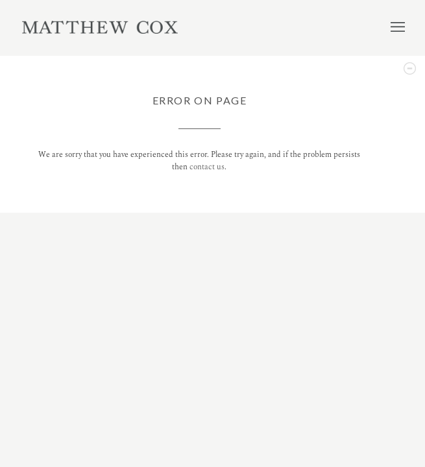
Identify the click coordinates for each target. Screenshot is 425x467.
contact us (207, 167)
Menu (397, 26)
